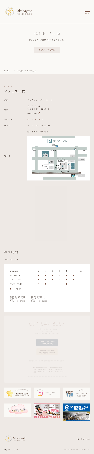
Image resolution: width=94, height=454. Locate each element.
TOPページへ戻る (47, 50)
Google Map (33, 114)
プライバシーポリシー (12, 450)
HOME (6, 71)
